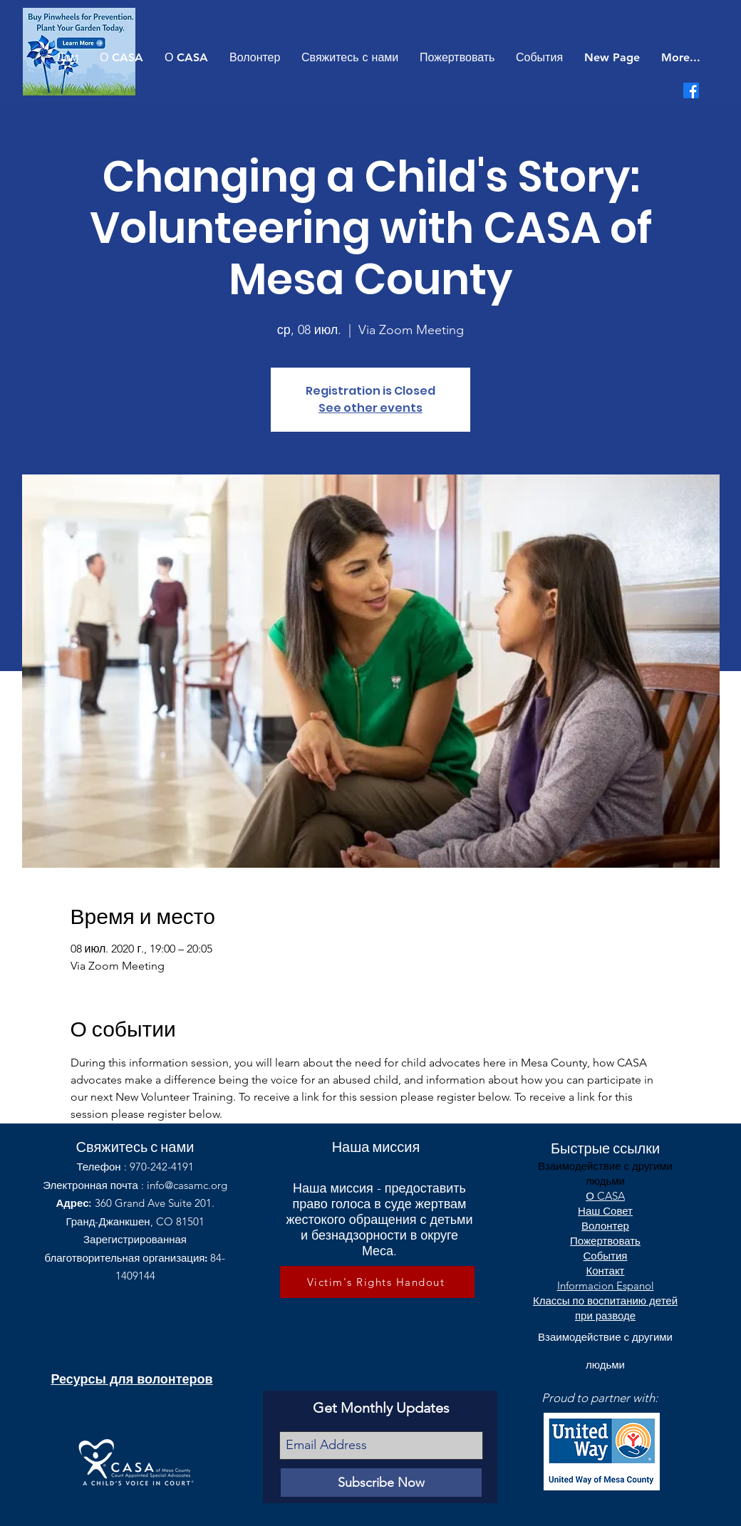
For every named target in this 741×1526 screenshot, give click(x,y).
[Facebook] (691, 90)
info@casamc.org (187, 1185)
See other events (370, 408)
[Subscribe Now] (381, 1482)
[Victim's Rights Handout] (377, 1282)
